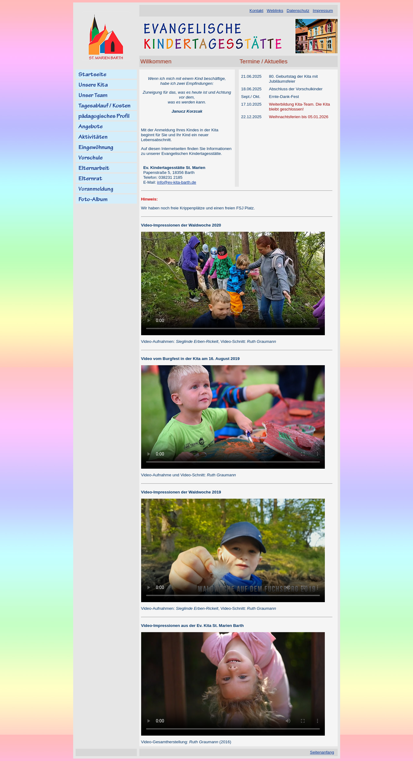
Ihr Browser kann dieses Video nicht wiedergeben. (233, 283)
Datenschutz (298, 10)
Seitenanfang (322, 752)
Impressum (323, 10)
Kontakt (256, 10)
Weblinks (275, 10)
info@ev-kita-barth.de (176, 182)
